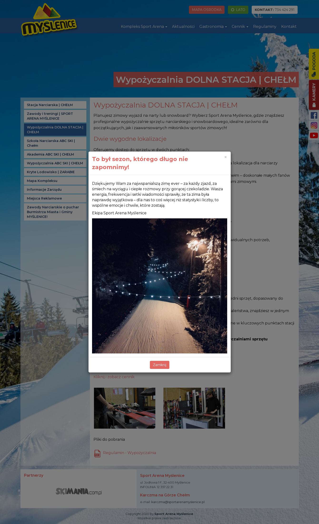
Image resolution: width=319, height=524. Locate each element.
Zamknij (159, 365)
